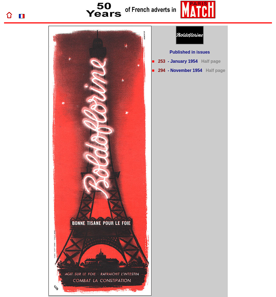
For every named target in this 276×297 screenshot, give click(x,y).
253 (161, 61)
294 (161, 70)
